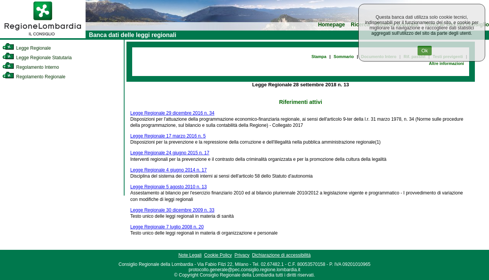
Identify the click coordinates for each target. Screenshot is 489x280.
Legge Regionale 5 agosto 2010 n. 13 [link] (168, 186)
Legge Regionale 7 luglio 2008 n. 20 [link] (167, 227)
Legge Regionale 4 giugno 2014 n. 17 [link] (168, 170)
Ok (424, 50)
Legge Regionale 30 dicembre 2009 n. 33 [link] (172, 210)
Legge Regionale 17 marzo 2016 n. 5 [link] (168, 136)
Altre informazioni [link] (446, 63)
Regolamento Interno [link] (30, 67)
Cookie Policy (218, 255)
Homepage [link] (331, 25)
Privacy (242, 255)
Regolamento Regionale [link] (33, 76)
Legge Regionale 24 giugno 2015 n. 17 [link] (169, 152)
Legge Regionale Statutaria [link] (37, 57)
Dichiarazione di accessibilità (281, 255)
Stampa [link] (318, 56)
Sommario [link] (344, 56)
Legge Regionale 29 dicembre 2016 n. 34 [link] (172, 113)
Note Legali (190, 255)
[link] (43, 36)
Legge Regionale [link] (26, 48)
